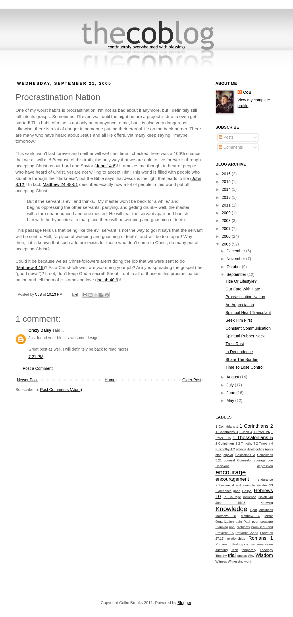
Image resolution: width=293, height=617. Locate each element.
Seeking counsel (243, 544)
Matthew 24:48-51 (60, 184)
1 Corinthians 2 (256, 426)
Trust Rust (234, 343)
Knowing (267, 502)
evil (238, 485)
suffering (221, 550)
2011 (227, 205)
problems (243, 527)
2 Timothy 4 (264, 443)
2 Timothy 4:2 (225, 449)
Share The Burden (241, 359)
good (236, 491)
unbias (242, 555)
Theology (266, 550)
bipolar (228, 455)
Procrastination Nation (245, 296)
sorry (260, 544)
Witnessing (236, 561)
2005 (227, 244)
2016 (227, 174)
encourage (230, 472)
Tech (234, 550)
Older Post (191, 380)
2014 (227, 189)
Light (253, 510)
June (231, 392)
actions (241, 449)
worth (248, 561)
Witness (221, 561)
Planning (221, 527)
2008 (227, 220)
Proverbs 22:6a (247, 533)
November (236, 258)
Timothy (221, 555)
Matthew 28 (225, 516)
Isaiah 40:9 (107, 279)
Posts (226, 137)
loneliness (266, 510)
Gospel (247, 491)
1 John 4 (245, 432)
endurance (265, 479)
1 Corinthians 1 (226, 426)
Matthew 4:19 (30, 267)
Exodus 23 (265, 485)
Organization (224, 521)
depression (265, 466)
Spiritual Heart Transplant (248, 312)
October (234, 266)
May (230, 400)
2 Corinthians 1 (226, 443)
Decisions (222, 466)
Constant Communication (248, 328)
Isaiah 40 (266, 497)
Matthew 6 (250, 516)
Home (110, 380)
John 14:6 (105, 165)
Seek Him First (238, 320)
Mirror (269, 516)
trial (232, 555)
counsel (229, 460)
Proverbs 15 (224, 533)
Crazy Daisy (39, 330)
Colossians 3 (245, 455)
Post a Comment (38, 368)
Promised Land (262, 527)
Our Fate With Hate (242, 289)
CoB (247, 92)
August (233, 377)
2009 (227, 213)
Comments (231, 147)
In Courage (232, 497)
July (230, 385)
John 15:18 (230, 502)
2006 (227, 236)
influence (249, 497)
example (249, 485)
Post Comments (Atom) (61, 389)
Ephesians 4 (224, 485)
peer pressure (262, 521)
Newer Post (27, 380)
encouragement (232, 479)
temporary (249, 550)
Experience (223, 491)
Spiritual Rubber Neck (245, 336)
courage (259, 460)
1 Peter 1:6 (261, 432)
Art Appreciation (239, 304)
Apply (269, 449)
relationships (236, 538)
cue (270, 460)
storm (269, 544)
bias (218, 455)
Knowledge (231, 508)
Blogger (184, 602)
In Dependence (239, 351)
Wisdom (264, 555)
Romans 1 (260, 538)
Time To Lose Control (244, 367)
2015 (227, 181)
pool (232, 527)
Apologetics (255, 449)
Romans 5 (222, 544)
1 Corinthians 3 (226, 432)
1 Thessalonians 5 (252, 437)
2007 (227, 228)
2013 (227, 197)
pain (239, 521)
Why (251, 555)
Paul (247, 521)
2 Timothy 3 (246, 443)
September (236, 274)
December (236, 251)
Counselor (244, 460)
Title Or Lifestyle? (241, 281)
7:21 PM (35, 356)
